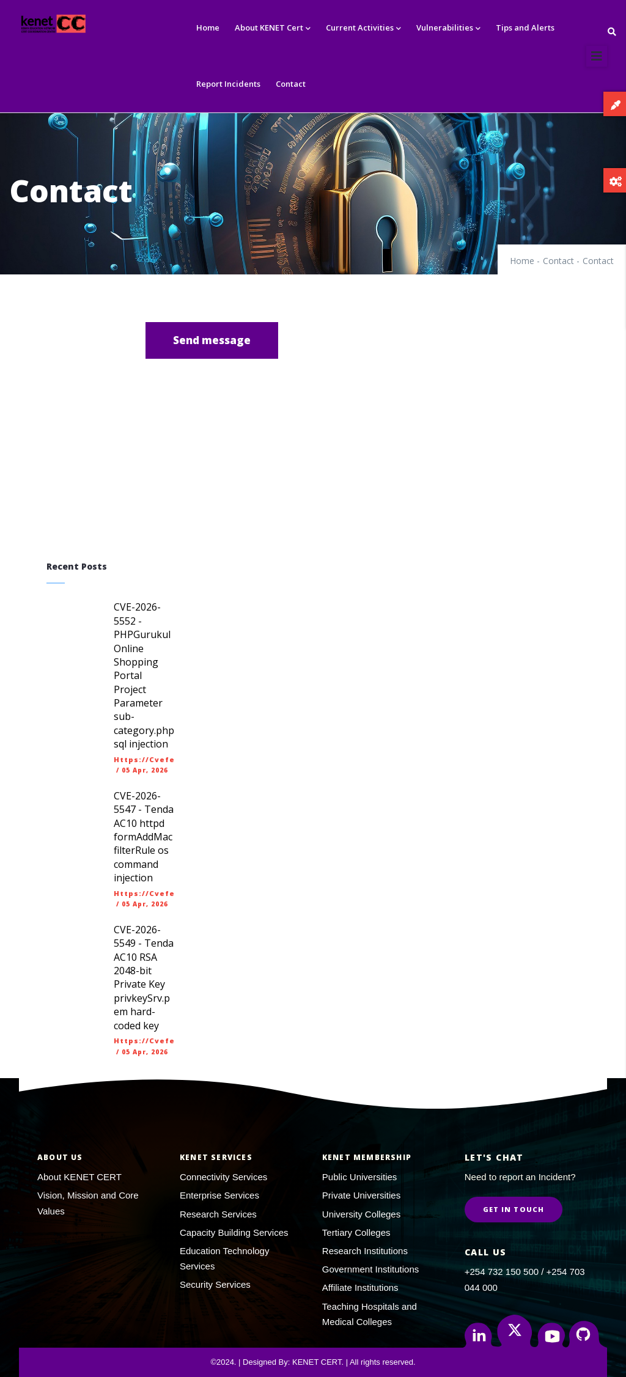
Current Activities (363, 28)
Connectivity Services (223, 1177)
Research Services (218, 1214)
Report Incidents (228, 83)
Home (207, 27)
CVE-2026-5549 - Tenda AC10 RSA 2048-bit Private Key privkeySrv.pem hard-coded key (144, 977)
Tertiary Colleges (356, 1232)
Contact (291, 83)
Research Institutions (365, 1251)
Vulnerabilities (448, 28)
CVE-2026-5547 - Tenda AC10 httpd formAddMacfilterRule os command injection (144, 836)
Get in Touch (513, 1209)
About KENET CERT (79, 1177)
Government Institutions (370, 1269)
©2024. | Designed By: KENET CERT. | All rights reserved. (312, 1362)
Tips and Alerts (525, 27)
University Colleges (361, 1214)
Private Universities (361, 1195)
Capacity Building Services (234, 1232)
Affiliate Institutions (360, 1287)
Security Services (215, 1284)
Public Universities (359, 1177)
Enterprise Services (219, 1195)
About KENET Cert (273, 28)
